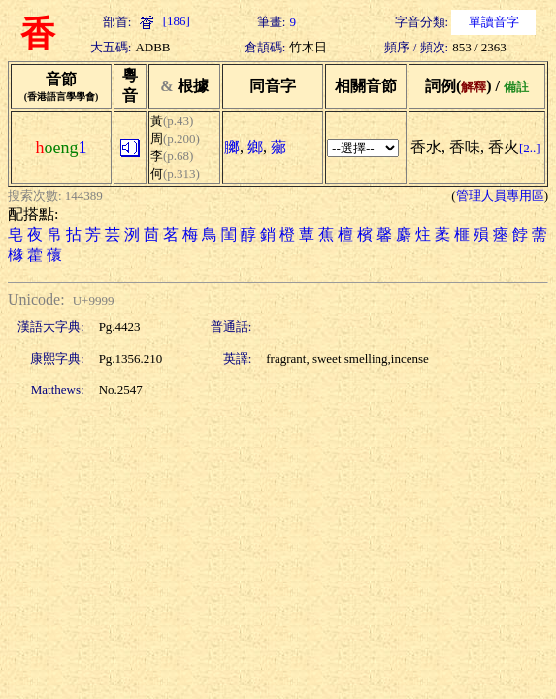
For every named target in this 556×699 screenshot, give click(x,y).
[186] (162, 21)
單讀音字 (494, 22)
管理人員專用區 (500, 195)
